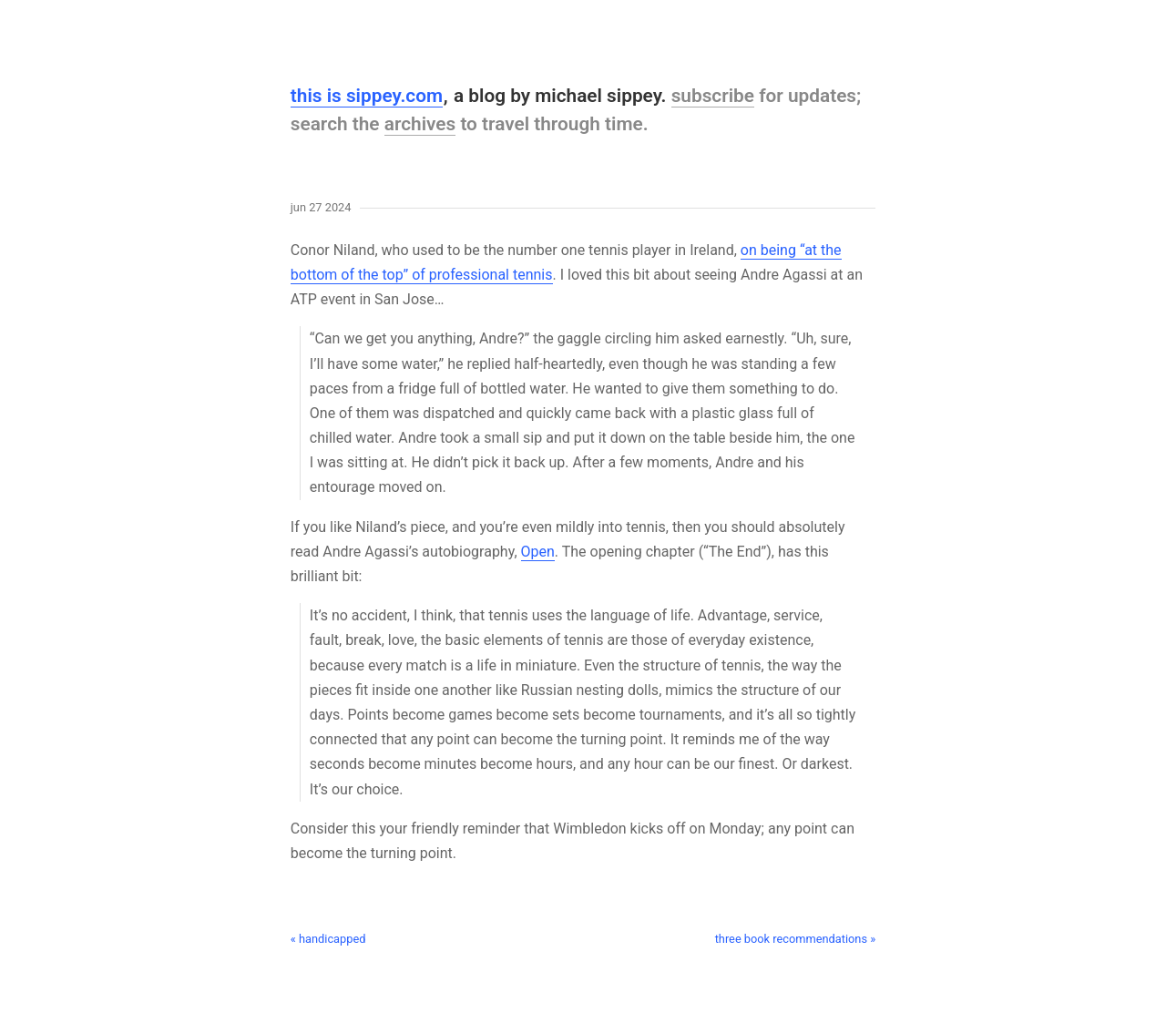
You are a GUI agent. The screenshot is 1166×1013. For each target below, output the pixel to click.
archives (420, 124)
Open (538, 551)
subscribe (712, 96)
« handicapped (328, 939)
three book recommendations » (795, 939)
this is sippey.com (367, 96)
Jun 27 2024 (321, 208)
